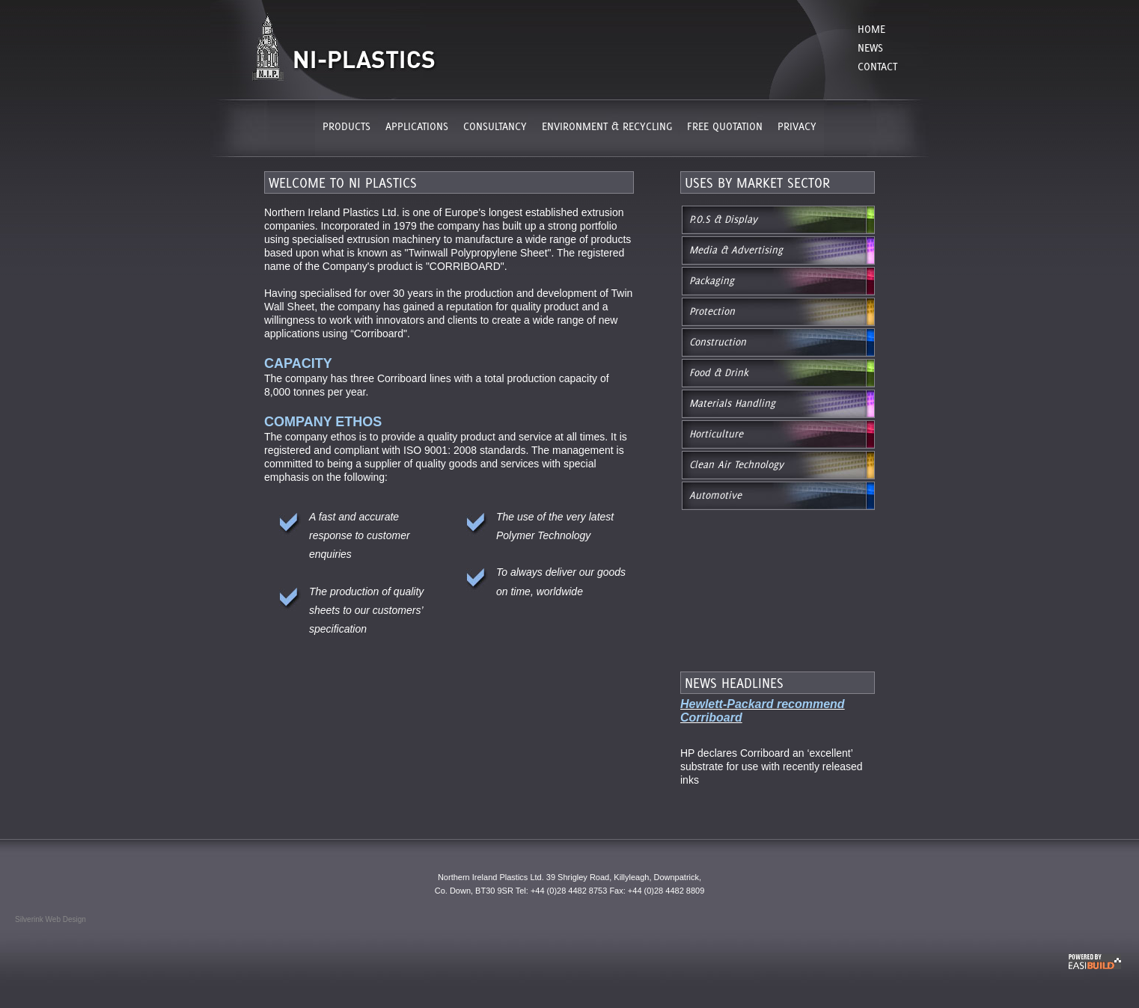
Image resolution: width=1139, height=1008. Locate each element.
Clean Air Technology (736, 464)
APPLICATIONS (416, 126)
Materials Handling (732, 403)
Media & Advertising (736, 250)
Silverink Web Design (50, 919)
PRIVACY (797, 126)
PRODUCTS (346, 126)
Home (871, 28)
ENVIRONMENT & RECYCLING (607, 126)
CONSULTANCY (495, 126)
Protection (712, 311)
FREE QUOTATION (725, 126)
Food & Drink (718, 372)
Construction (717, 342)
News (870, 47)
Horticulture (716, 434)
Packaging (711, 280)
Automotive (715, 495)
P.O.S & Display (723, 219)
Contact (877, 66)
